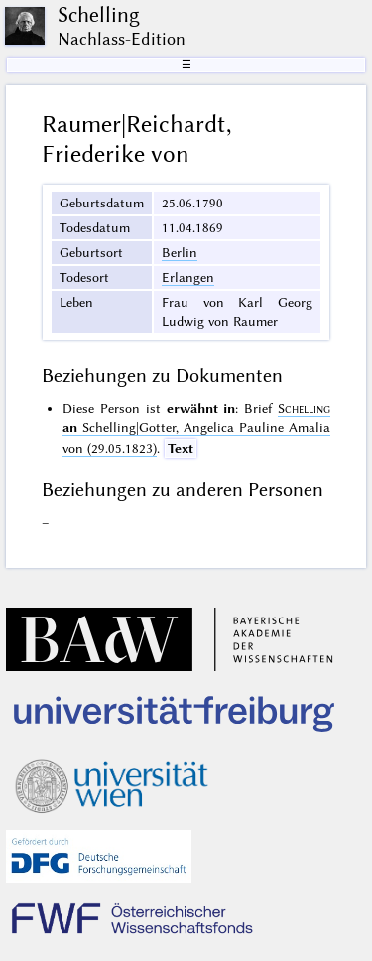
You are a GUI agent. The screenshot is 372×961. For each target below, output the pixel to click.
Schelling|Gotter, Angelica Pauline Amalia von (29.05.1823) (196, 428)
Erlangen (188, 277)
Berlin (179, 252)
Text (180, 448)
